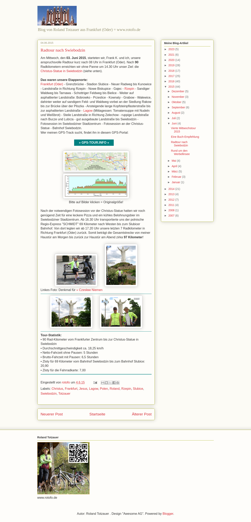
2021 (171, 54)
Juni (174, 123)
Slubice (138, 388)
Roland (115, 388)
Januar (176, 182)
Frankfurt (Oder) (52, 84)
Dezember (178, 91)
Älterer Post (142, 414)
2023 (171, 49)
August (176, 112)
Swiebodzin (49, 393)
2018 (171, 70)
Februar (177, 176)
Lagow (88, 110)
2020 (171, 60)
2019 (171, 65)
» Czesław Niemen (89, 290)
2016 (171, 81)
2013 (171, 194)
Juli (174, 118)
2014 (171, 188)
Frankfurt (71, 388)
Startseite (97, 414)
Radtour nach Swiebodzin (179, 143)
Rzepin (129, 88)
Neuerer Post (52, 414)
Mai (174, 160)
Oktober (177, 102)
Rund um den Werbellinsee (180, 152)
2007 (171, 215)
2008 (171, 210)
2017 (171, 76)
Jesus (83, 388)
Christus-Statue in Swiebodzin (61, 71)
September (179, 107)
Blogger (168, 513)
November (178, 96)
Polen (104, 388)
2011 (171, 205)
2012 (171, 199)
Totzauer (64, 393)
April (175, 166)
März (175, 171)
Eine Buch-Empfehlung (185, 136)
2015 (171, 86)
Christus (57, 388)
